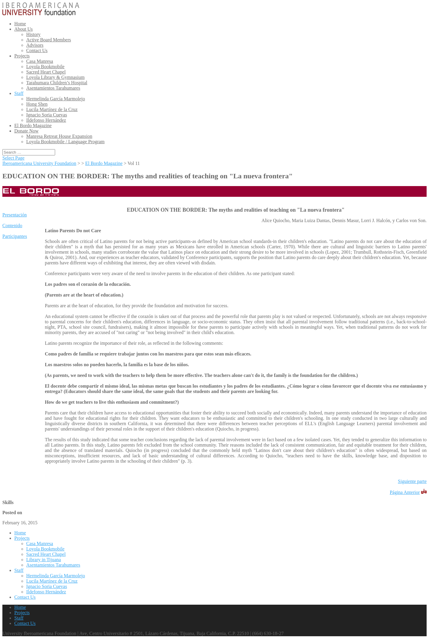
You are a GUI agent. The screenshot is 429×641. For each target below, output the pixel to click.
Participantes (14, 236)
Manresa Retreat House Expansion (59, 136)
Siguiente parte (412, 481)
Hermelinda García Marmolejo (55, 98)
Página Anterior (405, 492)
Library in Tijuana (43, 559)
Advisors (34, 45)
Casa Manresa (39, 61)
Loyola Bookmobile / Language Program (65, 141)
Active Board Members (48, 39)
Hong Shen (37, 104)
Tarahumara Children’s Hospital (56, 82)
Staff (19, 93)
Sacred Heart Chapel (46, 71)
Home (20, 23)
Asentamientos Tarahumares (53, 88)
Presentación (14, 214)
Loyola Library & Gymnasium (55, 77)
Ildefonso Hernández (46, 120)
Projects (22, 55)
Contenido (12, 225)
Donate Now (26, 130)
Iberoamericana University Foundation (39, 163)
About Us (23, 29)
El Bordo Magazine (33, 125)
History (33, 34)
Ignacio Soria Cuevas (46, 114)
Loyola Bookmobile (45, 66)
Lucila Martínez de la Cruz (51, 109)
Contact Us (37, 50)
